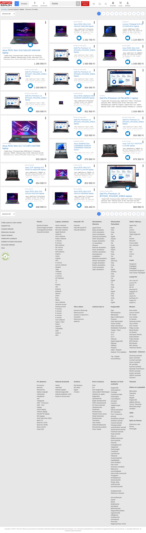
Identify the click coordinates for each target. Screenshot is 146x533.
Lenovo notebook (61, 265)
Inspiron (58, 254)
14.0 (134, 104)
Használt (77, 225)
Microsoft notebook (61, 230)
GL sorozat (58, 249)
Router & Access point (62, 396)
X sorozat (58, 311)
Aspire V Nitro (60, 322)
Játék (131, 413)
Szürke (84, 34)
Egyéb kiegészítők (117, 341)
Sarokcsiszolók (116, 480)
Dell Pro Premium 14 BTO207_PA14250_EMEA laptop (35, 74)
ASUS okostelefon (98, 232)
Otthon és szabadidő (137, 387)
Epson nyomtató (134, 358)
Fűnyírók (114, 443)
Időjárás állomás (134, 402)
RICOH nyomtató (134, 371)
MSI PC (131, 294)
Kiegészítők (115, 307)
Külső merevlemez (117, 326)
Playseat (113, 348)
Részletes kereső (85, 3)
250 (56, 287)
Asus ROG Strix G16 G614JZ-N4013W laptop (84, 25)
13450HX (28, 198)
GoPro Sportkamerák (99, 403)
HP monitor (133, 315)
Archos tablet (133, 243)
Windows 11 (86, 32)
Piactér (39, 222)
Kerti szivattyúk (116, 462)
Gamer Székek (115, 323)
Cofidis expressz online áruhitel (11, 223)
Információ (43, 4)
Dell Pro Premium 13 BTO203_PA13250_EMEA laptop (133, 122)
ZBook (57, 300)
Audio (131, 260)
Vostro (57, 256)
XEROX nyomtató (135, 375)
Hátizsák (113, 339)
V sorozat (58, 276)
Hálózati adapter (60, 390)
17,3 (37, 155)
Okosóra (95, 245)
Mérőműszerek (115, 508)
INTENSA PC (133, 298)
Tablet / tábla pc (135, 222)
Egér (112, 310)
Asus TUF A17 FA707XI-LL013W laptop (132, 144)
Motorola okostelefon (99, 247)
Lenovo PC (133, 283)
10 (138, 13)
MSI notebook (59, 245)
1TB (40, 57)
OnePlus (113, 272)
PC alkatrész (41, 382)
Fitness (131, 426)
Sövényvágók (116, 449)
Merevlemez (41, 390)
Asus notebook (60, 302)
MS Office (77, 387)
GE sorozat (59, 247)
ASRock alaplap (42, 412)
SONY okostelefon (98, 239)
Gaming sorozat (60, 307)
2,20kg (42, 177)
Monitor (132, 307)
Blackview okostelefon (99, 258)
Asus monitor (133, 323)
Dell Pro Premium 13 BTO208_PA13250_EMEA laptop (84, 50)
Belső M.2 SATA (42, 423)
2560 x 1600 (81, 58)
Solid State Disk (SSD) (44, 418)
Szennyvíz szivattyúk (117, 467)
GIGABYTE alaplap (43, 414)
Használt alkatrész (80, 230)
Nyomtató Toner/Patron (136, 369)
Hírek (3, 248)
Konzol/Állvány (115, 359)
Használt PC (133, 289)
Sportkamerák (96, 398)
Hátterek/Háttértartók (99, 425)
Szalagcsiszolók (116, 491)
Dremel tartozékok (118, 410)
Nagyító (131, 398)
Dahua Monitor (134, 337)
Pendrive (114, 319)
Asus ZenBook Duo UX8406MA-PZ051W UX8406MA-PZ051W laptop (82, 146)
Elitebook (58, 291)
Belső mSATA (41, 427)
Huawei (113, 239)
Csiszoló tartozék (116, 423)
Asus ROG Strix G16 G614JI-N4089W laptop (132, 49)
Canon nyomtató (134, 362)
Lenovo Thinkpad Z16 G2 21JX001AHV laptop (133, 25)
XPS (56, 260)
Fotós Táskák (96, 429)
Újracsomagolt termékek (45, 228)
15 (56, 280)
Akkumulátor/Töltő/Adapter (101, 392)
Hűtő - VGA (40, 405)
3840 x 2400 (133, 32)
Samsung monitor (135, 321)
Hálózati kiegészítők (61, 392)
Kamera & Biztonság (80, 310)
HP (130, 236)
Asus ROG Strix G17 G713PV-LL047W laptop (84, 168)
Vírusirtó (76, 392)
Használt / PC (79, 222)
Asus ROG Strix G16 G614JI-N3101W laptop (34, 192)
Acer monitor (133, 317)
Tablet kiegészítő (134, 234)
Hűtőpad (113, 345)
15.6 (112, 334)
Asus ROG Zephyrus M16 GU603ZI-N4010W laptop (84, 97)
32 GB (29, 57)
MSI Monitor (133, 343)
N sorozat (58, 309)
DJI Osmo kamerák (99, 405)
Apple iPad (132, 225)
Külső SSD (40, 429)
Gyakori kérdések (7, 235)
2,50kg (89, 34)
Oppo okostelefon (98, 269)
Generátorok (115, 519)
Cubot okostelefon (98, 267)
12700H (77, 102)
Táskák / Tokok (116, 330)
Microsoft (132, 241)
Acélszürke (37, 177)
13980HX (13, 57)
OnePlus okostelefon (99, 252)
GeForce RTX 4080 (20, 59)
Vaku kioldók (96, 423)
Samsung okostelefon (99, 236)
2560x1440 (126, 151)
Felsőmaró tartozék (117, 432)
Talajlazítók (114, 447)
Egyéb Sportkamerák (99, 401)
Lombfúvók (114, 451)
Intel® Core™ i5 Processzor (37, 196)
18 (32, 199)
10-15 (113, 332)
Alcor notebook (60, 236)
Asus (10, 55)
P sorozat (58, 313)
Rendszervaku (97, 412)
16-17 (113, 337)
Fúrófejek (115, 392)
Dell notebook (59, 252)
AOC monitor (133, 326)
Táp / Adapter (115, 356)
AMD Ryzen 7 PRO (133, 29)
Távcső (131, 395)
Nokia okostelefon (98, 230)
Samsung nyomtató (135, 356)
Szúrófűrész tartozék (117, 418)
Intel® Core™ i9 (29, 55)
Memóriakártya (115, 312)
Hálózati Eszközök (62, 382)
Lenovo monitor (134, 312)
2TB (80, 154)
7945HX (12, 153)
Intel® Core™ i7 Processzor (85, 29)
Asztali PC (133, 277)
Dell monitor (133, 310)
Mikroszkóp (133, 391)
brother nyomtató (134, 373)
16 (36, 59)
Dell (76, 55)
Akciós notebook (60, 225)
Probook (58, 289)
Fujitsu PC (132, 300)
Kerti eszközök (115, 440)
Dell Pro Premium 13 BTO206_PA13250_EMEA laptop (84, 74)
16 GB (75, 80)
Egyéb (113, 236)
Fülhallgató (133, 268)
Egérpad (113, 343)
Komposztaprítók (116, 458)
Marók (114, 502)
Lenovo (125, 29)
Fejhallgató (133, 266)
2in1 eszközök (134, 245)
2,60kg (138, 153)
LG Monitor (133, 319)
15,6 (44, 174)
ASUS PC (132, 296)
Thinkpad (58, 271)
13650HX (77, 30)
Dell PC (131, 285)
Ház (38, 398)
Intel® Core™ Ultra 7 (83, 55)
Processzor (40, 385)
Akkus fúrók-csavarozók (118, 473)
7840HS (125, 30)
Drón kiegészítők (97, 390)
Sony (112, 293)
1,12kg (76, 61)
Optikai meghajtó (42, 392)
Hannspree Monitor (135, 334)
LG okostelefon (97, 243)
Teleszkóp (132, 393)
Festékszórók (115, 517)
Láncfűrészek (116, 454)
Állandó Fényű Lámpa (99, 414)
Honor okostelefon (98, 250)
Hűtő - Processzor (43, 403)
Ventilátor (132, 409)
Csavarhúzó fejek (118, 394)
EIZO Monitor (133, 341)
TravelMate (59, 328)
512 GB (80, 56)
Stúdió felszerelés (98, 416)
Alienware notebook (61, 228)
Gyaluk (116, 500)
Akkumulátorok (117, 390)
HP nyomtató (133, 364)
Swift (57, 331)
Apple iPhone (96, 228)
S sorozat (58, 317)
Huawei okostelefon (98, 241)
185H (92, 152)
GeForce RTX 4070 (135, 54)
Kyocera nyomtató (135, 366)
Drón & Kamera (98, 382)
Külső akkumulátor (117, 321)
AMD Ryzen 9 (82, 172)
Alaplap (39, 407)
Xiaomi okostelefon (98, 234)
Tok (112, 234)
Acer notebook (60, 320)
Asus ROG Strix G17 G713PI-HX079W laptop (21, 147)
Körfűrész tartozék (117, 421)
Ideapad (58, 267)
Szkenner (132, 377)
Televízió (132, 382)
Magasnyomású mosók (118, 524)
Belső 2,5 (40, 420)
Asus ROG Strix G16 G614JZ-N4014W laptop (21, 51)
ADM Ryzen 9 (28, 151)
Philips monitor (134, 328)
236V (140, 126)
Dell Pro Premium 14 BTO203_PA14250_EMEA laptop (84, 122)
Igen (80, 34)
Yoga (57, 269)
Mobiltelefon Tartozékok (118, 328)
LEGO (131, 416)
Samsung (114, 261)
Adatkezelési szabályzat (9, 238)
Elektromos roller (134, 424)
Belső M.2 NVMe (43, 425)
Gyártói (76, 34)
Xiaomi (113, 250)
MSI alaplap (41, 416)
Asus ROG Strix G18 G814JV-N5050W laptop (84, 192)
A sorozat (58, 241)
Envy (57, 298)
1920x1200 (91, 199)
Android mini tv (98, 307)
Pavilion (57, 285)
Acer (130, 252)
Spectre (57, 293)
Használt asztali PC (80, 228)
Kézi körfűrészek (117, 497)
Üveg (112, 232)
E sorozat (58, 243)
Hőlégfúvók (114, 515)
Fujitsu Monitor (134, 339)
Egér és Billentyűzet (117, 317)
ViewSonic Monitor (135, 348)
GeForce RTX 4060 (85, 174)
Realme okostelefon (98, 265)
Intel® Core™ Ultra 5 (83, 126)
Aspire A (58, 333)
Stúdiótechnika (97, 407)
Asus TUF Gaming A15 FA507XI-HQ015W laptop (35, 168)
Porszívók (114, 522)
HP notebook (59, 278)
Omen (57, 296)
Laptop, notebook (62, 222)
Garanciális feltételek (8, 245)
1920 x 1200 (111, 106)
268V (91, 55)
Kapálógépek (115, 460)
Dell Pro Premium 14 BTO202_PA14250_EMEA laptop (116, 194)
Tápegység (40, 401)
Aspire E (58, 326)
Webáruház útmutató (8, 232)
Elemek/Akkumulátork (99, 427)
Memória (40, 387)
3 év (92, 32)
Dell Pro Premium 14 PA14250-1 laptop (119, 98)
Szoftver (77, 382)
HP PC (131, 287)
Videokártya (41, 394)
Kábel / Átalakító (116, 350)
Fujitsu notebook (60, 239)
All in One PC (133, 281)
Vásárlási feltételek (7, 229)
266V (91, 79)
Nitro (56, 335)
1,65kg (76, 159)
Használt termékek (43, 232)
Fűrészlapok (116, 396)
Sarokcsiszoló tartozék (118, 429)
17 (56, 282)
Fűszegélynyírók (117, 445)
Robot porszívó (79, 312)
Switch (57, 324)
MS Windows (78, 385)
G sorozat (58, 263)
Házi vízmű (114, 464)
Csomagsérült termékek (44, 230)
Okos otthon (78, 307)
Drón (94, 385)
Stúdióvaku (96, 409)
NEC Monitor (133, 345)
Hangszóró (132, 264)
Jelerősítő (58, 387)
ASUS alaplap (42, 409)
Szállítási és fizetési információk (11, 242)
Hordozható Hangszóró (136, 270)
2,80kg (89, 177)
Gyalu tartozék (115, 434)
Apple (113, 228)
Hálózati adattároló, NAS (63, 394)
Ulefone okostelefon (98, 261)
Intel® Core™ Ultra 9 (84, 152)
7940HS (138, 148)
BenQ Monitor (133, 330)
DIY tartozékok (115, 412)
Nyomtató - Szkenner (137, 352)
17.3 (93, 174)
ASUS (131, 249)
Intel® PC (132, 302)
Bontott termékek (42, 225)
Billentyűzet (114, 315)
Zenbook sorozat (60, 304)
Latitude (58, 258)
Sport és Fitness (135, 420)
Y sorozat (58, 274)
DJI (93, 387)
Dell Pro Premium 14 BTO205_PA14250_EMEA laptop (35, 98)
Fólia (112, 230)
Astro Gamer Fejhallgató (137, 273)
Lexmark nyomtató (135, 360)
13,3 (76, 58)
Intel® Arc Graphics (89, 56)
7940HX (89, 172)
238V (91, 126)
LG (112, 283)
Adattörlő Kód (5, 226)
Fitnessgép (133, 429)
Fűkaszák (114, 456)
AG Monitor (133, 332)
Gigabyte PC (133, 292)
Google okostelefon (98, 263)
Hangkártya (40, 396)
